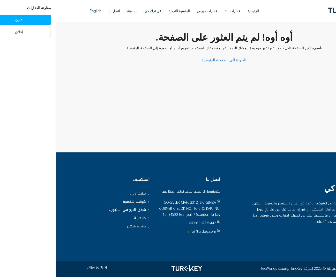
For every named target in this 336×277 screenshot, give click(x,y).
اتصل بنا (58, 11)
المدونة (76, 11)
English (40, 11)
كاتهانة (84, 218)
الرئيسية (197, 11)
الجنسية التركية (123, 11)
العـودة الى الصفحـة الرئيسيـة (168, 60)
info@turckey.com (146, 231)
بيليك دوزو (82, 193)
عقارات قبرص (151, 11)
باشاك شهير (80, 226)
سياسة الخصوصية (293, 233)
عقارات (179, 11)
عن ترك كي (97, 11)
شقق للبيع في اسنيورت (71, 210)
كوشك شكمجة (78, 201)
